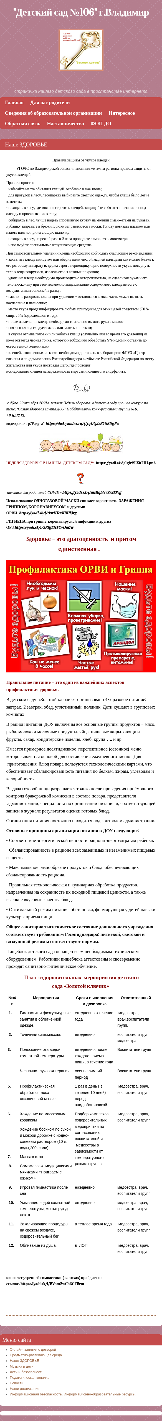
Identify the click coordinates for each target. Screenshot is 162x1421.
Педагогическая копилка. (30, 1378)
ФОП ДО (101, 124)
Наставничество (65, 124)
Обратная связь (22, 124)
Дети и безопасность (26, 1372)
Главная (14, 102)
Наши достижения (24, 1389)
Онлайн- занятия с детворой (33, 1350)
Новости (16, 1383)
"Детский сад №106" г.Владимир (81, 12)
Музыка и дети (21, 1366)
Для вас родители (50, 102)
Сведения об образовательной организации (53, 113)
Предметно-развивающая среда (36, 1355)
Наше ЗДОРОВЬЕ (24, 1361)
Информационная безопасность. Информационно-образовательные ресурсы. (73, 1394)
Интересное (121, 113)
